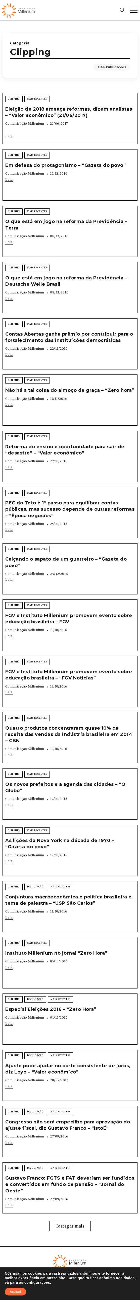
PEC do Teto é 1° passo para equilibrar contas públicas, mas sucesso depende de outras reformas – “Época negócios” (69, 509)
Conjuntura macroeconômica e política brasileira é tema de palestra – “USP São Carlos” (68, 900)
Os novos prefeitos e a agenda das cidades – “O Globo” (65, 787)
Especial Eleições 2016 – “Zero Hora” (50, 1009)
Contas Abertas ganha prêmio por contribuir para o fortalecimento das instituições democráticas (69, 337)
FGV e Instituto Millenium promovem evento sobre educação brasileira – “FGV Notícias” (68, 675)
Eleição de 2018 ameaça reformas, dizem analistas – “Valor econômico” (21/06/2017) (68, 112)
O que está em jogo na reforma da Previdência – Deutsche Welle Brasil (66, 281)
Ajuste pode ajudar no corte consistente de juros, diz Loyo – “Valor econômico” (67, 1069)
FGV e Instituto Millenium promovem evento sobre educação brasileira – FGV (68, 619)
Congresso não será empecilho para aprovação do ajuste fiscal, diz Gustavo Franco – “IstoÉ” (67, 1125)
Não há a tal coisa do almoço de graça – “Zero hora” (69, 390)
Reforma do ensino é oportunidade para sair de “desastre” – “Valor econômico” (64, 450)
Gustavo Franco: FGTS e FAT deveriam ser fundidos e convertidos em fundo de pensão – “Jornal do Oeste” (69, 1184)
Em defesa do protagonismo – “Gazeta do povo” (65, 165)
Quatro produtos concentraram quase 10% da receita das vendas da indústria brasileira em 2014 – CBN (68, 734)
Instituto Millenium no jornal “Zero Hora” (56, 953)
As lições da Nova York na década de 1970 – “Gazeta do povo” (59, 844)
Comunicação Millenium (24, 123)
